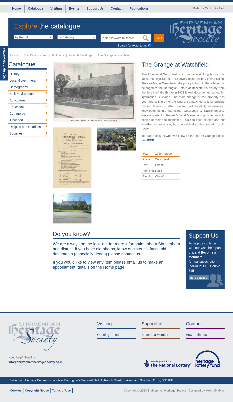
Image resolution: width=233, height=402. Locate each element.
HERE (150, 140)
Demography (19, 87)
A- (216, 8)
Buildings (58, 55)
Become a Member (155, 335)
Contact (116, 8)
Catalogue (35, 8)
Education (17, 107)
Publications (138, 8)
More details (197, 277)
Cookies (16, 390)
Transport (16, 120)
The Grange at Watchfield (114, 55)
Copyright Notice (37, 390)
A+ (223, 8)
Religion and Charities (25, 127)
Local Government (22, 80)
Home (16, 8)
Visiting (56, 8)
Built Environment (35, 55)
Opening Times (108, 335)
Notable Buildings (80, 55)
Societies (16, 133)
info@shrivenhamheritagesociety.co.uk (35, 362)
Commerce (17, 113)
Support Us (95, 8)
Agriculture (17, 100)
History (15, 74)
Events (74, 8)
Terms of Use (61, 390)
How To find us (196, 335)
